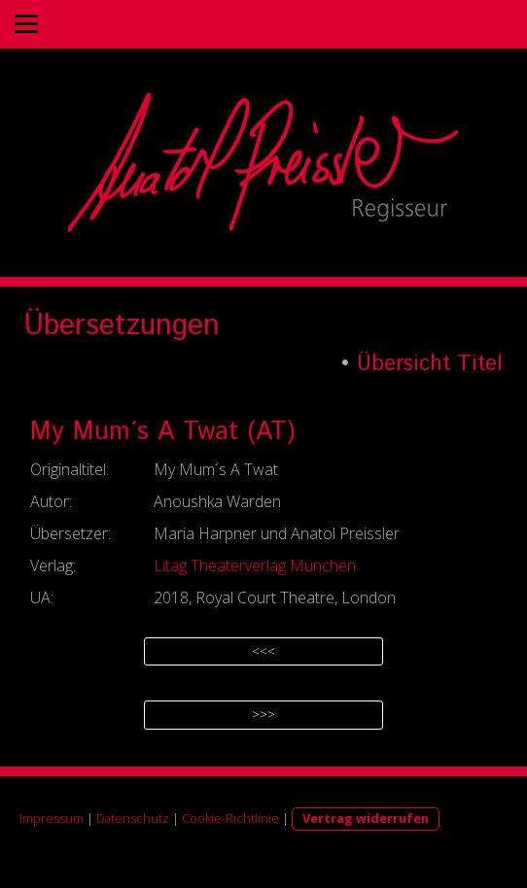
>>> (263, 714)
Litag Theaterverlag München (255, 565)
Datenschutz (132, 818)
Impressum (51, 818)
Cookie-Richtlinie (230, 818)
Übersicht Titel (430, 364)
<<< (263, 651)
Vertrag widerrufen (365, 818)
